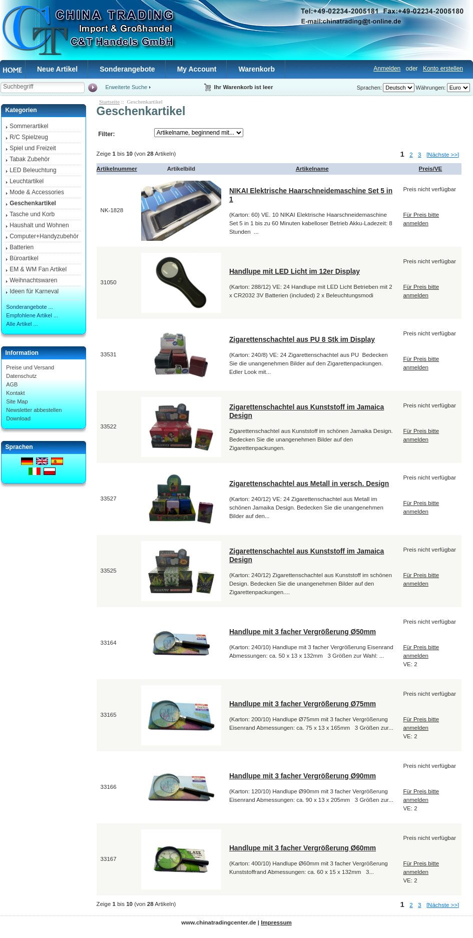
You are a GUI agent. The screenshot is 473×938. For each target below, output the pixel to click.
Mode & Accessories (37, 192)
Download (18, 418)
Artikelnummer (117, 169)
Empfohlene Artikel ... (32, 315)
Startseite (109, 102)
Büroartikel (24, 258)
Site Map (17, 401)
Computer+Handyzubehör (44, 236)
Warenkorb (256, 69)
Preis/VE (430, 169)
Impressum (276, 922)
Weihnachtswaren (33, 280)
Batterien (22, 247)
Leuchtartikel (27, 181)
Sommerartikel (29, 126)
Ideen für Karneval (34, 291)
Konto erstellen (443, 68)
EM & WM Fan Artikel (38, 269)
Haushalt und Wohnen (39, 225)
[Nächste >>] (442, 155)
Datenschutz (21, 376)
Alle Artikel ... (22, 324)
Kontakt (15, 393)
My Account (197, 69)
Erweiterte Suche (126, 87)
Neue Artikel (57, 69)
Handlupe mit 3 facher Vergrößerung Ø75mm (302, 704)
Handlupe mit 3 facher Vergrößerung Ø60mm (302, 848)
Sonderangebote (127, 69)
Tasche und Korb (32, 214)
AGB (12, 384)
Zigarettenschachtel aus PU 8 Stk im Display (302, 339)
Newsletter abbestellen (34, 410)
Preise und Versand (30, 367)
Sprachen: (369, 88)
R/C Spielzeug (29, 137)
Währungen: (431, 88)
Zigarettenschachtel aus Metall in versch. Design (309, 484)
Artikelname (312, 169)
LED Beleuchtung (33, 170)
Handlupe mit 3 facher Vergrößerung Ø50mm (302, 632)
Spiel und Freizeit (33, 148)
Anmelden (386, 68)
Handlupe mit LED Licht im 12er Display (294, 271)
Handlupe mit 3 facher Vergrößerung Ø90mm (302, 776)
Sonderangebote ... (29, 307)
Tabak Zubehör (30, 159)
